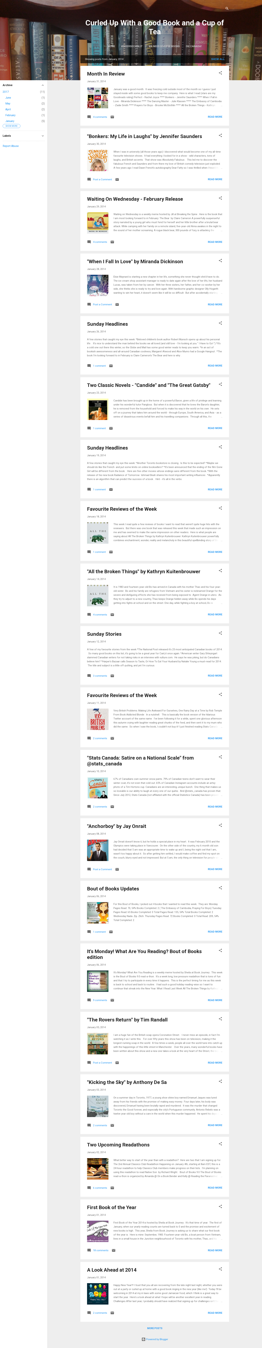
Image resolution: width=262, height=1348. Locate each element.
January (9, 121)
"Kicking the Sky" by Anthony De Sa (127, 1082)
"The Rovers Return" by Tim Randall (127, 1020)
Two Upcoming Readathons (118, 1145)
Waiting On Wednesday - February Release (135, 199)
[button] (220, 73)
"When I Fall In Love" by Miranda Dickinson (135, 261)
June (8, 97)
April (8, 109)
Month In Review (106, 74)
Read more (215, 116)
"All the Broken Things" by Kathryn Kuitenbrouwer (143, 571)
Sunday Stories (104, 634)
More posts (154, 1328)
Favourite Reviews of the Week (122, 509)
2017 (6, 91)
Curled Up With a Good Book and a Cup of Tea (154, 27)
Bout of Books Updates (113, 889)
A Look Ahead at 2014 (112, 1270)
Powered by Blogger (155, 1339)
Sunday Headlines (107, 324)
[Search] (227, 9)
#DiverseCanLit (132, 46)
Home (111, 46)
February (10, 115)
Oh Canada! (194, 46)
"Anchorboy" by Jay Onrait (116, 826)
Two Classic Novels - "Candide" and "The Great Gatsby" (148, 385)
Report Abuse (11, 146)
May (7, 103)
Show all (217, 59)
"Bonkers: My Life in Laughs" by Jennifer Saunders (144, 136)
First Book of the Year (111, 1207)
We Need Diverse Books (164, 46)
